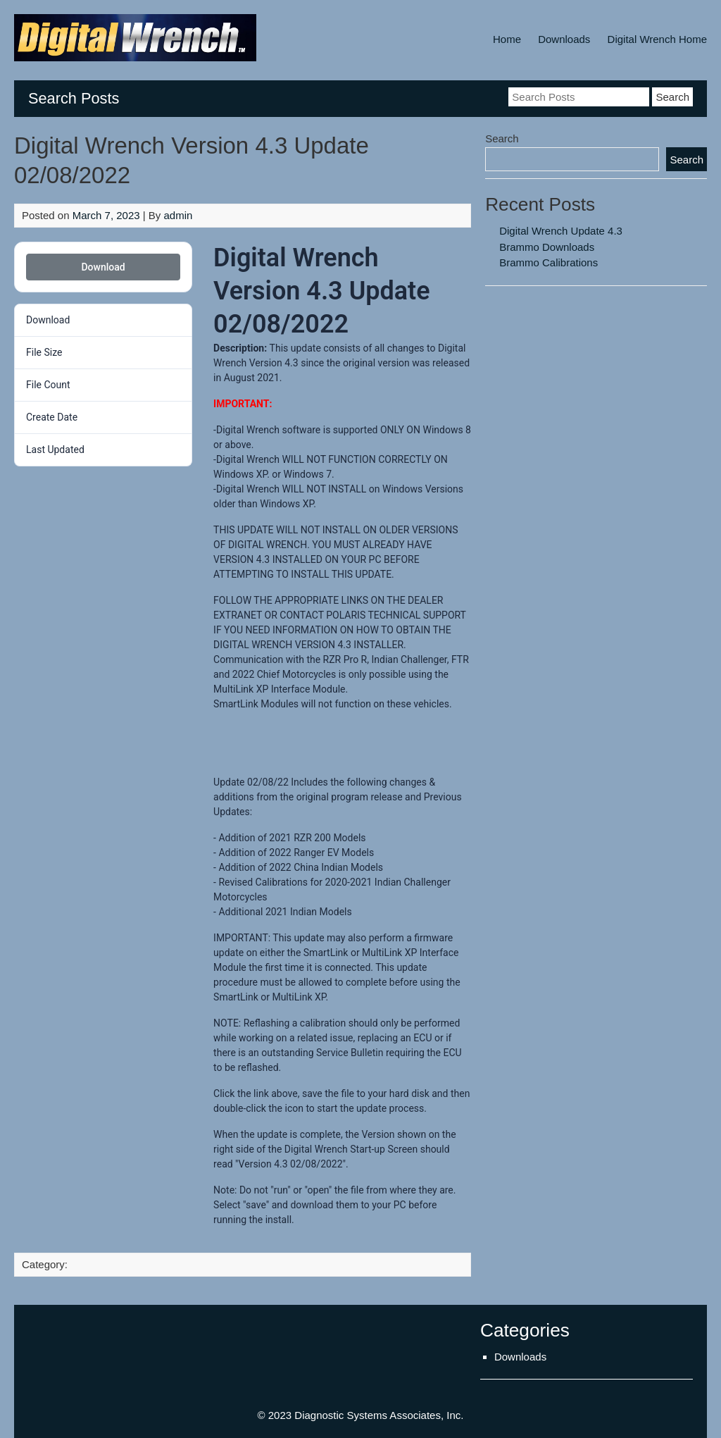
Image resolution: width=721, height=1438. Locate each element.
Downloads (564, 39)
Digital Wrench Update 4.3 (560, 231)
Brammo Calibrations (548, 262)
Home (507, 39)
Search (502, 138)
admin (178, 215)
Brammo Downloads (546, 247)
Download (103, 267)
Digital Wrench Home (657, 39)
